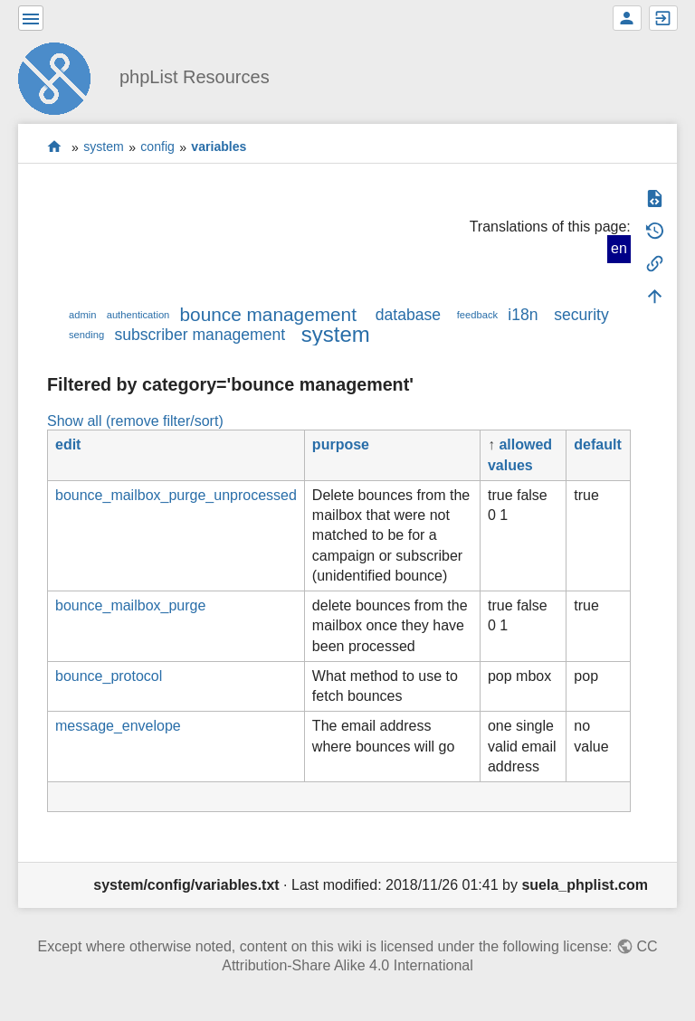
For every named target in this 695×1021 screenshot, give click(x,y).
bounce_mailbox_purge (130, 605)
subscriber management (199, 335)
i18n (523, 315)
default (597, 444)
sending (86, 334)
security (581, 315)
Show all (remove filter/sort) (135, 421)
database (408, 315)
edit (68, 444)
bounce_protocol (108, 676)
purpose (340, 444)
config (157, 147)
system (103, 147)
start (55, 147)
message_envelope (118, 725)
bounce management (268, 314)
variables (218, 147)
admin (82, 314)
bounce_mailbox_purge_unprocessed (176, 495)
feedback (477, 314)
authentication (138, 314)
